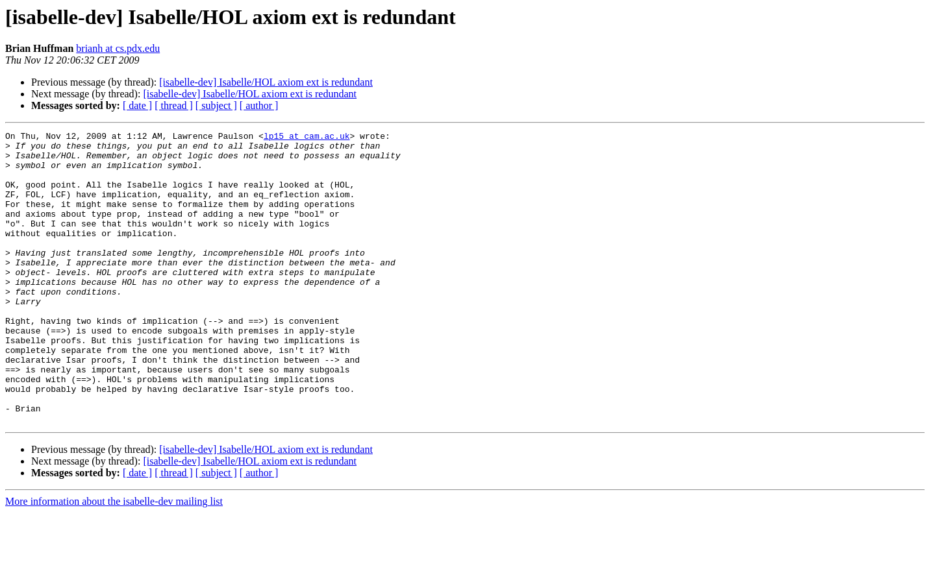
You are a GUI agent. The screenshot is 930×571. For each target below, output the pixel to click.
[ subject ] (216, 105)
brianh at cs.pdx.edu (118, 48)
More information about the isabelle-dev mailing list (114, 559)
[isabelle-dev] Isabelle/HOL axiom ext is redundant (266, 82)
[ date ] (137, 105)
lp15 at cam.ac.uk (307, 137)
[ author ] (259, 105)
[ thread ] (174, 105)
